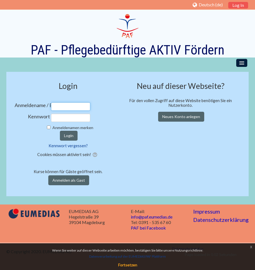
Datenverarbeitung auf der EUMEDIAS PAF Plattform (127, 256)
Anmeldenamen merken (72, 127)
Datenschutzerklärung (221, 219)
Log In (238, 5)
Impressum (206, 211)
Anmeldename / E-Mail (32, 105)
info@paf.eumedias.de (151, 216)
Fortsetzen (127, 265)
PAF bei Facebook (148, 227)
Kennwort (39, 116)
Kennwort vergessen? (68, 145)
